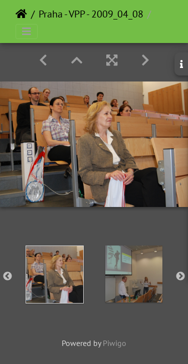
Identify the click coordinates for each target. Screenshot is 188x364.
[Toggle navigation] (27, 31)
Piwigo (114, 343)
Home (21, 14)
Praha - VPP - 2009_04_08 (91, 14)
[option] (54, 274)
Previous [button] (8, 277)
